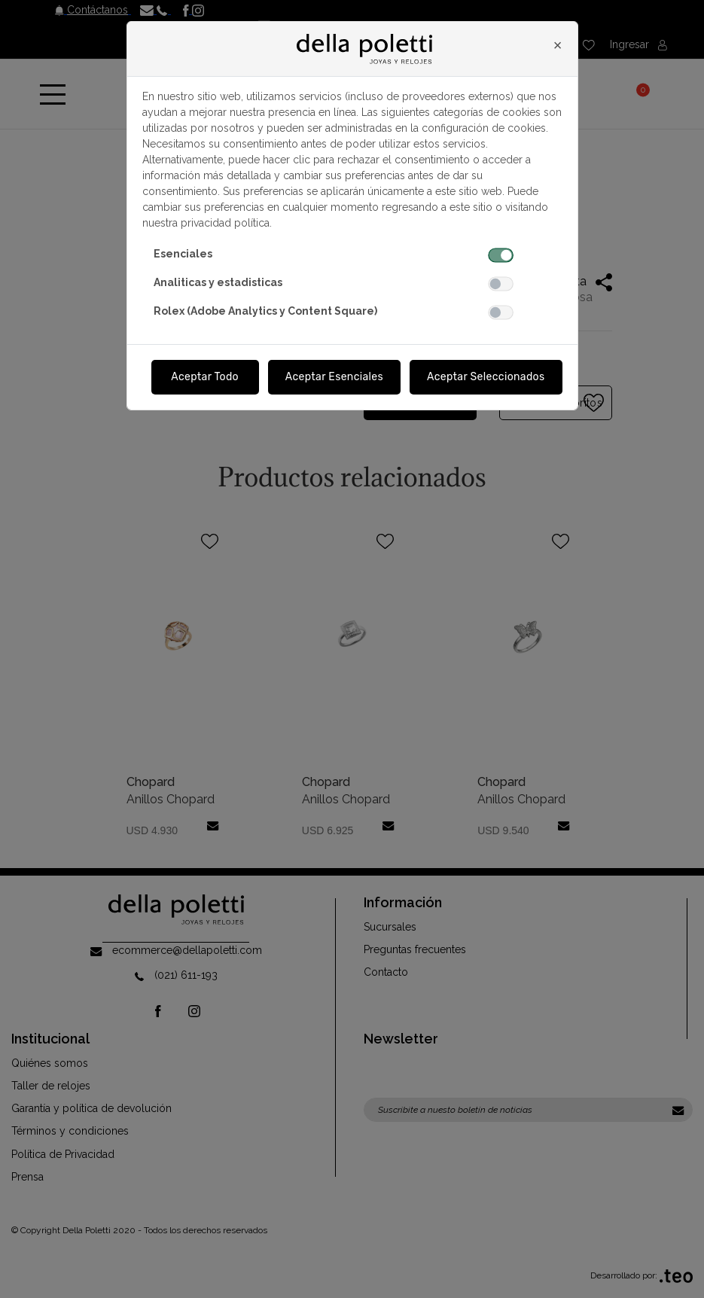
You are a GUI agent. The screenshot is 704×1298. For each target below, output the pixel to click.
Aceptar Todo (205, 376)
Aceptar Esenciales (334, 376)
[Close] (557, 45)
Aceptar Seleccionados (486, 376)
